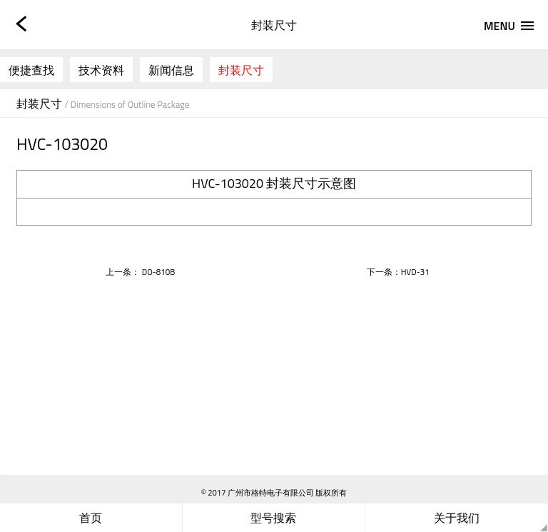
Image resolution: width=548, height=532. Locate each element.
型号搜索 (273, 517)
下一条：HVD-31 (398, 272)
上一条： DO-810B (140, 272)
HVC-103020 (227, 183)
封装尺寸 (241, 70)
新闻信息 (171, 70)
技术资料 (101, 70)
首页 (90, 517)
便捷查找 (31, 70)
